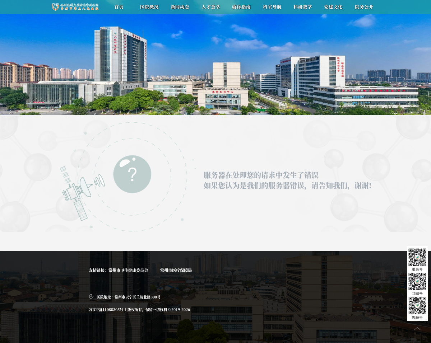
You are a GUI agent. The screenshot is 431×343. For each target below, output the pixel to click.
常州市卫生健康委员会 (128, 270)
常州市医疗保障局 (176, 270)
